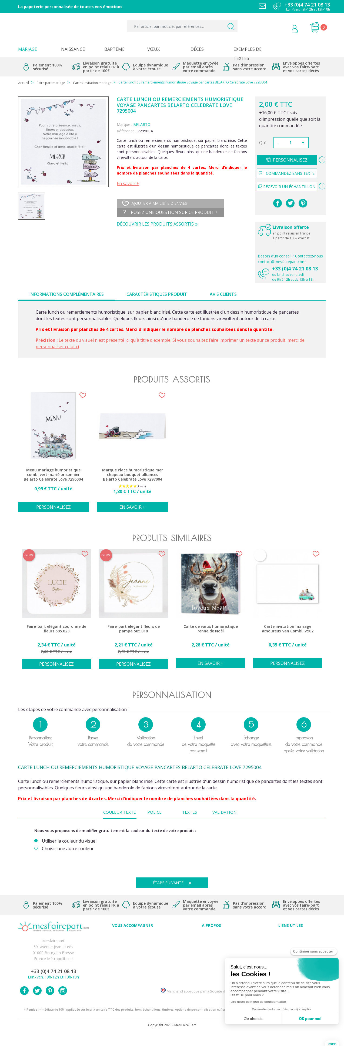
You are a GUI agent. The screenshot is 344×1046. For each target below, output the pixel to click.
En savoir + (128, 183)
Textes (189, 812)
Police (154, 812)
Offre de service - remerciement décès (132, 953)
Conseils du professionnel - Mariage (132, 935)
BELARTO (142, 124)
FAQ (132, 941)
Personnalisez (290, 160)
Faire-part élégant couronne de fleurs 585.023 (56, 628)
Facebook (24, 1003)
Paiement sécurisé (291, 935)
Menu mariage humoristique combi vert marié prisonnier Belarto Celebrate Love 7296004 (53, 475)
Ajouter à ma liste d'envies (154, 203)
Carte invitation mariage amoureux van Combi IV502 (287, 628)
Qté (262, 143)
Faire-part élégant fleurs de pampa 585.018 (134, 628)
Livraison (290, 947)
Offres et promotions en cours (132, 947)
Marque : (124, 124)
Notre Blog (211, 971)
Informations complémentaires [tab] (66, 294)
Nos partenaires (212, 965)
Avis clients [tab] (223, 294)
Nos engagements (211, 953)
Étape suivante (174, 882)
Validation (224, 812)
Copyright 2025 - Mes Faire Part (172, 1037)
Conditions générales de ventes (290, 953)
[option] (53, 454)
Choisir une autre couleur (68, 849)
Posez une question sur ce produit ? (170, 212)
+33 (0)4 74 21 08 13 (295, 268)
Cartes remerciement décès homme (132, 971)
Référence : (126, 130)
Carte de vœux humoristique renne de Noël (210, 628)
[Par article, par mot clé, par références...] (182, 26)
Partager (277, 203)
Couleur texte (119, 812)
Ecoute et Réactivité (211, 959)
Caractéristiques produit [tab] (156, 294)
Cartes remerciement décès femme (132, 977)
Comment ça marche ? (211, 947)
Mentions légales (290, 941)
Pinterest (303, 203)
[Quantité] (290, 143)
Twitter (37, 1003)
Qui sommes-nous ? (211, 941)
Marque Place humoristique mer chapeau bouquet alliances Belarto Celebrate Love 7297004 (132, 475)
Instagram (62, 1003)
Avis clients (211, 935)
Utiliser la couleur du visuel (69, 841)
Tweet (290, 203)
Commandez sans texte (287, 173)
